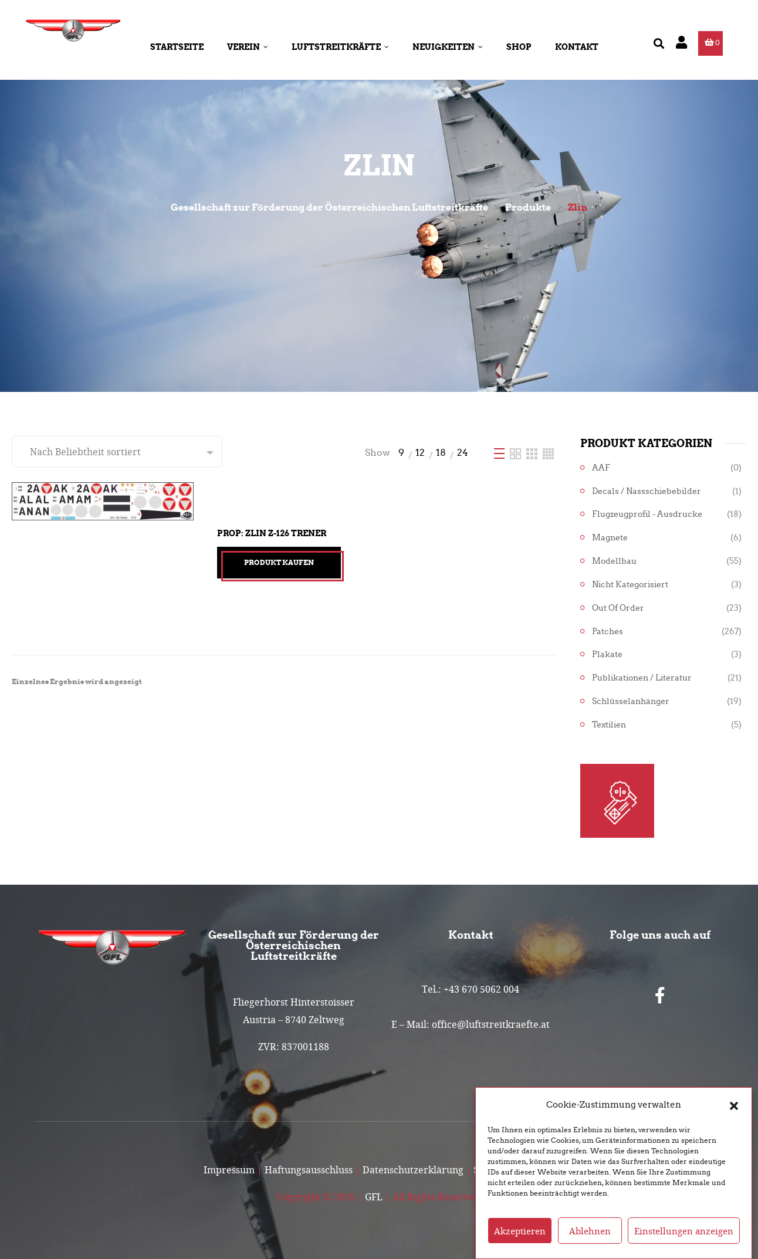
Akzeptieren (520, 1241)
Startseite (177, 47)
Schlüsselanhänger (630, 701)
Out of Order (618, 608)
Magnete (610, 538)
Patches (607, 632)
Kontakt (576, 47)
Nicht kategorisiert (630, 585)
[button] (734, 1115)
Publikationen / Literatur (642, 678)
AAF (601, 468)
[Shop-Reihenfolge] (117, 452)
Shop (519, 47)
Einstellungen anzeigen (683, 1241)
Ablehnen (590, 1241)
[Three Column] (533, 452)
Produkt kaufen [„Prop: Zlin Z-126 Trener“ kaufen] (279, 562)
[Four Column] (548, 452)
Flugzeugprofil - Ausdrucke (647, 514)
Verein (247, 47)
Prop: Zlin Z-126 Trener (271, 533)
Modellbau (614, 561)
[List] (500, 452)
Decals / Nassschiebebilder (646, 491)
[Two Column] (516, 452)
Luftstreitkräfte (340, 47)
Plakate (607, 654)
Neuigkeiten (447, 47)
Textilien (609, 725)
